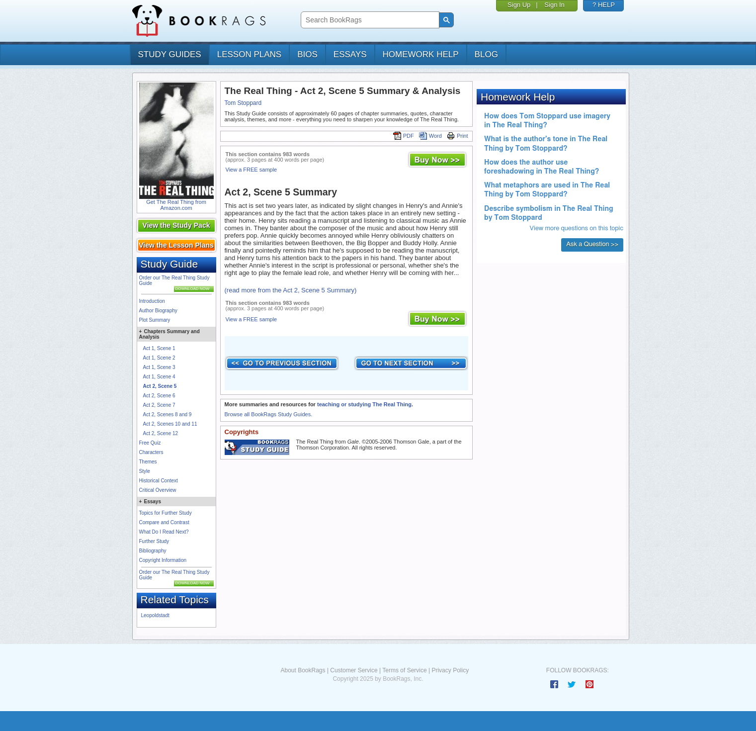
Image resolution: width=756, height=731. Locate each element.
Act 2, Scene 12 (160, 433)
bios (307, 54)
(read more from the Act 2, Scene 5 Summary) (291, 290)
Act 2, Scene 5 (160, 386)
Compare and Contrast (164, 522)
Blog (486, 54)
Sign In (554, 4)
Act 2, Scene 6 (159, 395)
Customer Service (353, 670)
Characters (151, 452)
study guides (169, 54)
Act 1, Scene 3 (159, 367)
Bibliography (153, 550)
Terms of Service (404, 670)
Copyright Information (163, 560)
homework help (421, 54)
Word (430, 136)
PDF (403, 136)
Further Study (154, 541)
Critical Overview (157, 490)
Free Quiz (150, 443)
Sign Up (518, 4)
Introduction (152, 301)
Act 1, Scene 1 (159, 348)
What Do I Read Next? (164, 532)
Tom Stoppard (243, 102)
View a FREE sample (251, 170)
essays (350, 54)
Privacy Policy (450, 670)
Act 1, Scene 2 (159, 358)
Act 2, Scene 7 (159, 405)
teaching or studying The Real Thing (364, 404)
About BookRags (302, 670)
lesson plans (249, 54)
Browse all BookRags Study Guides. (269, 414)
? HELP (603, 4)
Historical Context (158, 480)
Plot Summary (154, 320)
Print (457, 136)
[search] (369, 20)
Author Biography (158, 310)
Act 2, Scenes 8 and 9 (167, 414)
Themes (148, 461)
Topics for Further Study (165, 513)
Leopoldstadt (155, 615)
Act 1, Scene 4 (159, 376)
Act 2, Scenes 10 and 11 (170, 424)
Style (144, 471)
